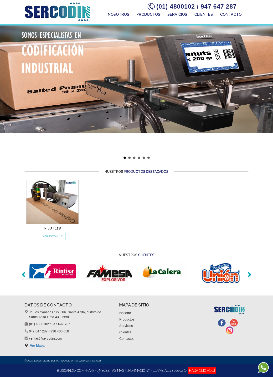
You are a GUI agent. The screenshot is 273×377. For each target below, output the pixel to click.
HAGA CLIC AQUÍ (202, 370)
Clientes (203, 14)
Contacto (231, 14)
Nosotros (118, 14)
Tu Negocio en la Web (70, 360)
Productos (148, 14)
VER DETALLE (52, 236)
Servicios (177, 14)
